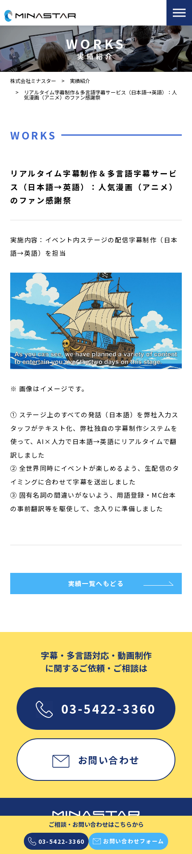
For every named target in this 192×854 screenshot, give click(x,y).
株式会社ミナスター (33, 80)
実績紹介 (80, 80)
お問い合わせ (96, 759)
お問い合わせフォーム (128, 841)
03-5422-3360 (96, 709)
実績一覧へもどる (96, 583)
